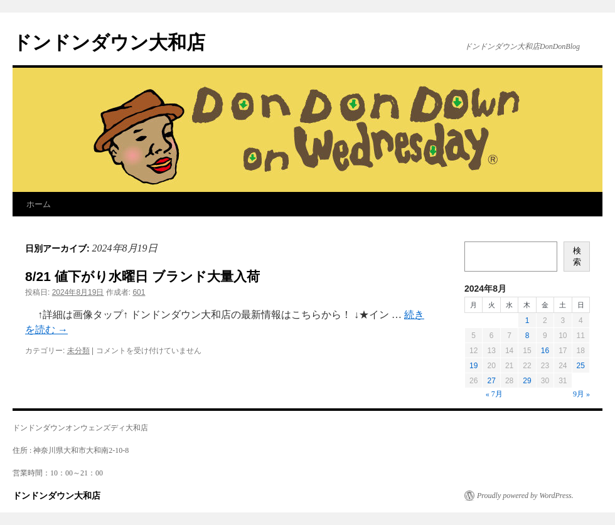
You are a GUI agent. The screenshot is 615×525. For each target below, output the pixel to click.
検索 (577, 256)
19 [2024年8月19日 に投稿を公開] (473, 365)
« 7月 (494, 394)
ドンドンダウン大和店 (109, 42)
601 (138, 292)
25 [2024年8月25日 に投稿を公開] (581, 365)
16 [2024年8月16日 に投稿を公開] (545, 350)
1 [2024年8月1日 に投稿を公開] (527, 320)
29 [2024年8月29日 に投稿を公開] (527, 380)
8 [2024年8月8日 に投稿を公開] (527, 335)
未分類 (78, 350)
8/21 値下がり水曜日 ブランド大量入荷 (142, 276)
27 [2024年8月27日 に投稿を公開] (491, 380)
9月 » (581, 394)
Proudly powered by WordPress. (525, 495)
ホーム (38, 204)
